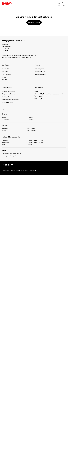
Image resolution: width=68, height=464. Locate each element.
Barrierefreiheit (15, 171)
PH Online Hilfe (6, 74)
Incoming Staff (6, 97)
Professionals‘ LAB (40, 74)
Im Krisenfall (5, 69)
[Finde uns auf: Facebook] (2, 164)
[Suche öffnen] (59, 4)
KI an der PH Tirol (40, 71)
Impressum (24, 171)
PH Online (5, 71)
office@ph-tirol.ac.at (8, 51)
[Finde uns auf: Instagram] (9, 164)
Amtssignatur (5, 171)
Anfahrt (37, 91)
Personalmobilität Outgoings (10, 99)
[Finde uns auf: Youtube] (12, 164)
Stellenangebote (39, 99)
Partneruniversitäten (7, 102)
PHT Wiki (4, 80)
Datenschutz (32, 171)
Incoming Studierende (8, 91)
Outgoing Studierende (8, 94)
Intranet (4, 77)
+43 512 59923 (6, 49)
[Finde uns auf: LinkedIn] (6, 164)
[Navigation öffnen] (64, 4)
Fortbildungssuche (40, 69)
